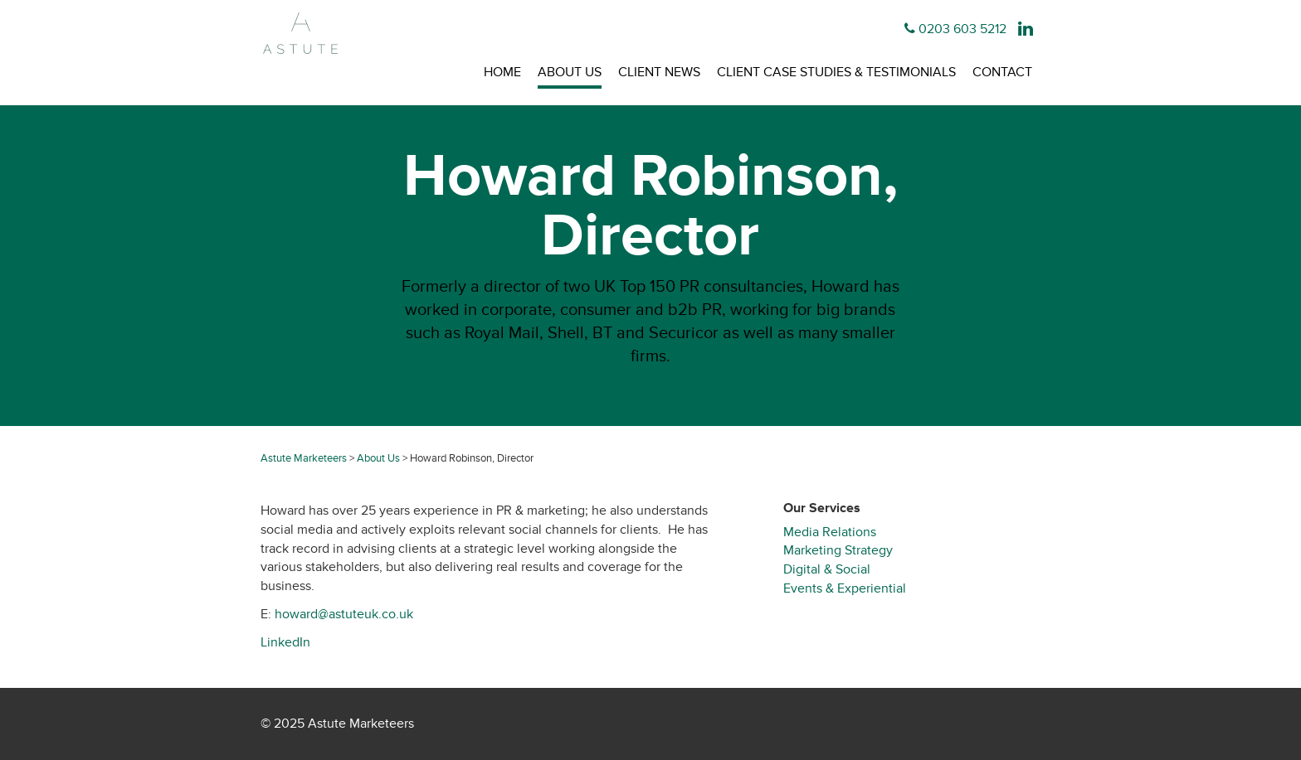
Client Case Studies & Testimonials (836, 72)
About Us (570, 72)
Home (502, 72)
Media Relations (829, 532)
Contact (1002, 72)
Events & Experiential (844, 588)
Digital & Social (826, 569)
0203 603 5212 (962, 29)
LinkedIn (285, 642)
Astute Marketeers (304, 458)
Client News (659, 72)
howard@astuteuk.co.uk (342, 614)
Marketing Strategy (838, 550)
